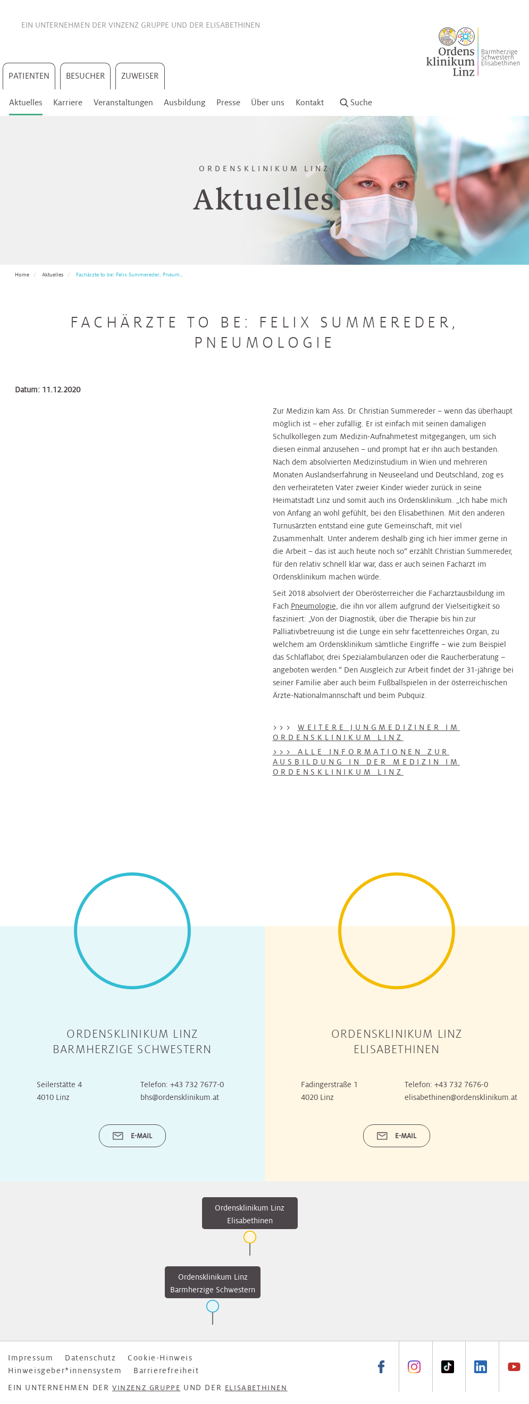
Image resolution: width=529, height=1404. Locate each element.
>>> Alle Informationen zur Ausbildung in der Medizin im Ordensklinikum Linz (366, 762)
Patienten (29, 76)
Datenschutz (90, 1358)
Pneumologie (313, 606)
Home (22, 274)
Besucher (85, 76)
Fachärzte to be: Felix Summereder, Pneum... (129, 274)
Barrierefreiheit (166, 1370)
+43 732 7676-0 (461, 1084)
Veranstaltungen (123, 102)
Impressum (30, 1358)
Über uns (267, 102)
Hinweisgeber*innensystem (65, 1370)
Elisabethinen (233, 25)
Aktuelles (26, 102)
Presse (228, 102)
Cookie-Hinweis (160, 1358)
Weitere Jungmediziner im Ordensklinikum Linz (366, 732)
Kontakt (310, 102)
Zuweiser (140, 76)
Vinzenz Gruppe (138, 25)
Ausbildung (184, 102)
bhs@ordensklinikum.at (179, 1097)
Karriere (67, 102)
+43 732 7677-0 (197, 1084)
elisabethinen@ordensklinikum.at (461, 1097)
